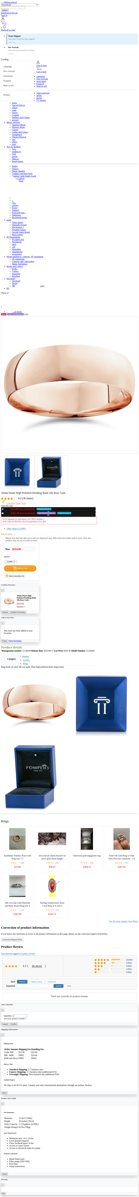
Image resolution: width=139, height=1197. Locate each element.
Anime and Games (20, 132)
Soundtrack (17, 134)
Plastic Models (18, 171)
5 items (129, 963)
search (5, 10)
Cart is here (41, 72)
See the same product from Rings (123, 921)
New (28, 509)
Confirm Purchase (18, 612)
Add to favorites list (14, 575)
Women (6, 95)
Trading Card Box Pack (22, 173)
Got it (4, 1093)
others (14, 108)
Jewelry (26, 660)
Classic (15, 130)
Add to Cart (20, 568)
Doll (14, 154)
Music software (13, 122)
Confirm (14, 1024)
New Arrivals (9, 71)
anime (39, 95)
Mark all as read (8, 30)
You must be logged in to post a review (18, 953)
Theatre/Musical (19, 137)
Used (38, 513)
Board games (17, 161)
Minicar (15, 159)
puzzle (15, 156)
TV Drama (41, 100)
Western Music (18, 127)
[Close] (2, 590)
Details (40, 519)
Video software (43, 93)
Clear (69, 986)
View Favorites (15, 641)
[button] (69, 27)
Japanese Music (19, 125)
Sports (15, 112)
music (14, 103)
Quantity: (8, 1016)
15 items (129, 959)
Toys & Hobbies (14, 147)
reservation (8, 76)
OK (3, 1194)
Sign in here (41, 65)
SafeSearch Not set (9, 13)
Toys (14, 149)
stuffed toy (16, 152)
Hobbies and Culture (21, 117)
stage (14, 110)
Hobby (15, 166)
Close (4, 641)
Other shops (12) (17, 528)
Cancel (5, 612)
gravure (15, 120)
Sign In (4, 15)
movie (39, 98)
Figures (15, 169)
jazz (13, 139)
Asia (14, 144)
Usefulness (52, 982)
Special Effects (18, 105)
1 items (129, 969)
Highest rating (36, 982)
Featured (7, 81)
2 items (129, 966)
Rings (25, 663)
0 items (129, 972)
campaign (7, 66)
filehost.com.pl (10, 2)
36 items (37, 965)
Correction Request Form (12, 940)
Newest (22, 982)
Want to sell (8, 85)
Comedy (15, 115)
